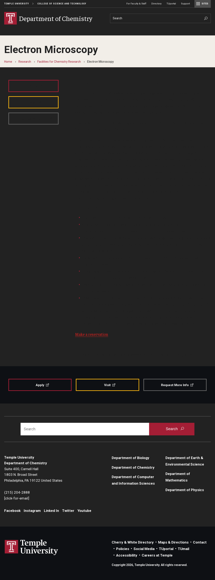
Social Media (144, 549)
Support (185, 3)
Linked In (51, 511)
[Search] (160, 18)
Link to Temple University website (31, 547)
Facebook (12, 511)
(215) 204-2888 (17, 492)
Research (24, 61)
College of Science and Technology (61, 3)
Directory (156, 3)
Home (8, 61)
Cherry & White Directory (133, 542)
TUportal (171, 3)
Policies (122, 549)
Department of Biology (130, 458)
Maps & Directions (173, 542)
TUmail (183, 549)
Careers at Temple (157, 555)
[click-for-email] (16, 498)
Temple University (16, 3)
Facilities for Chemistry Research (59, 61)
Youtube (84, 511)
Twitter (68, 511)
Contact (200, 542)
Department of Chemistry (133, 467)
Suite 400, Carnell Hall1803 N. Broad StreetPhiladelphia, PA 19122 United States (33, 475)
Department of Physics (184, 490)
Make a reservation (91, 334)
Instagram (32, 511)
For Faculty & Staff (136, 3)
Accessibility (126, 555)
